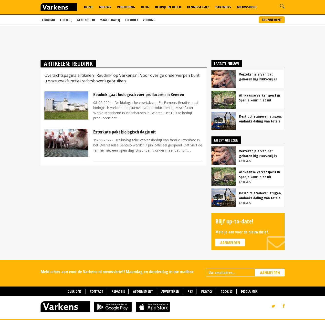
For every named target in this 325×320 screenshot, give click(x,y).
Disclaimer (249, 291)
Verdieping (126, 6)
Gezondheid (86, 20)
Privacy (206, 291)
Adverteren (170, 291)
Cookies (227, 291)
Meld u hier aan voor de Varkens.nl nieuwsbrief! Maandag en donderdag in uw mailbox (117, 272)
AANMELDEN (270, 273)
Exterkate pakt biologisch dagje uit (124, 132)
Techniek (131, 20)
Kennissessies (198, 6)
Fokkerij (66, 20)
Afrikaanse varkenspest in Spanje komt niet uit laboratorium (259, 97)
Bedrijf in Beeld (168, 6)
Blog (145, 6)
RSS (190, 291)
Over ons (74, 291)
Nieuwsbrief (247, 6)
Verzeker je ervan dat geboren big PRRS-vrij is (258, 76)
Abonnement (272, 19)
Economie (48, 20)
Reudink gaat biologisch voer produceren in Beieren (138, 94)
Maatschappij (110, 20)
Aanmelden (230, 242)
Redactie (118, 291)
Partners (223, 6)
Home (88, 6)
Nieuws (105, 6)
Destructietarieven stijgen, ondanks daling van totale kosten (260, 118)
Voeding (149, 20)
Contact (96, 291)
